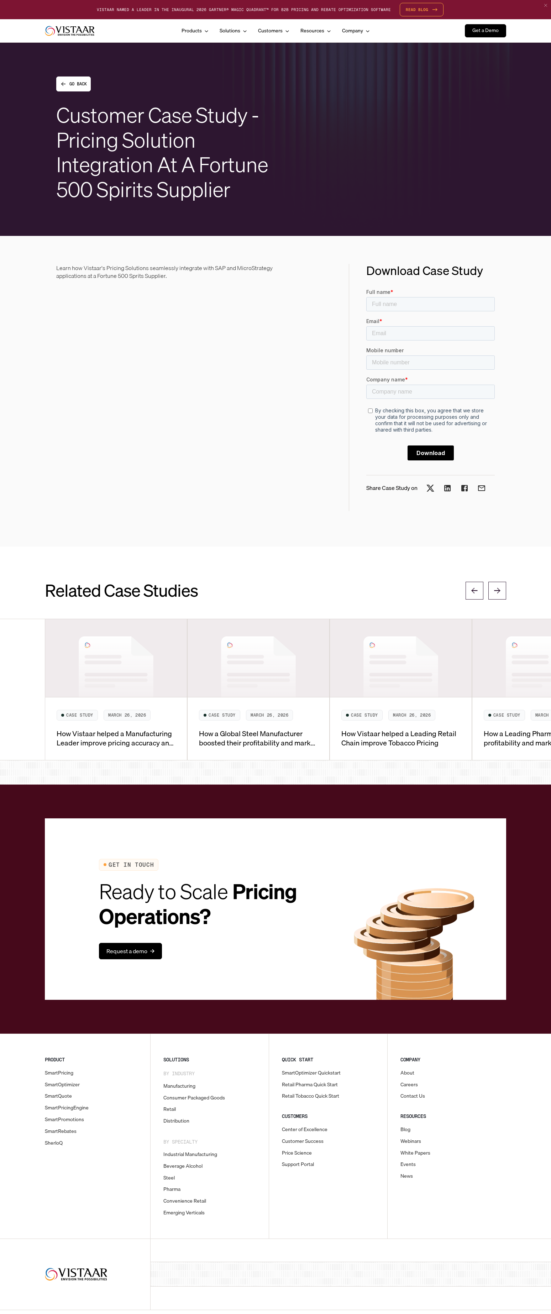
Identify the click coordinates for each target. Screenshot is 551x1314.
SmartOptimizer (62, 1085)
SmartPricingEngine (67, 1108)
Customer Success (303, 1141)
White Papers (415, 1153)
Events (408, 1164)
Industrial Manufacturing (190, 1154)
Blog (405, 1129)
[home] (70, 31)
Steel (169, 1178)
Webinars (410, 1141)
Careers (409, 1085)
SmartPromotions (64, 1120)
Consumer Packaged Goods (194, 1098)
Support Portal (298, 1164)
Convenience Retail (184, 1201)
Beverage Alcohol (183, 1166)
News (406, 1176)
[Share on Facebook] (464, 490)
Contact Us (412, 1096)
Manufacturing (179, 1086)
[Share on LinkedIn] (447, 490)
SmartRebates (61, 1131)
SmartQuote (58, 1096)
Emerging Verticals (184, 1213)
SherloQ (54, 1143)
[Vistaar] (76, 1274)
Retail (169, 1109)
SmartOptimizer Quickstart (311, 1073)
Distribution (176, 1121)
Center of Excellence (304, 1129)
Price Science (297, 1153)
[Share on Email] (481, 490)
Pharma (171, 1189)
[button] (195, 30)
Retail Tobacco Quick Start (310, 1096)
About (407, 1073)
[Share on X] (430, 490)
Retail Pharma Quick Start (310, 1085)
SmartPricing (59, 1073)
